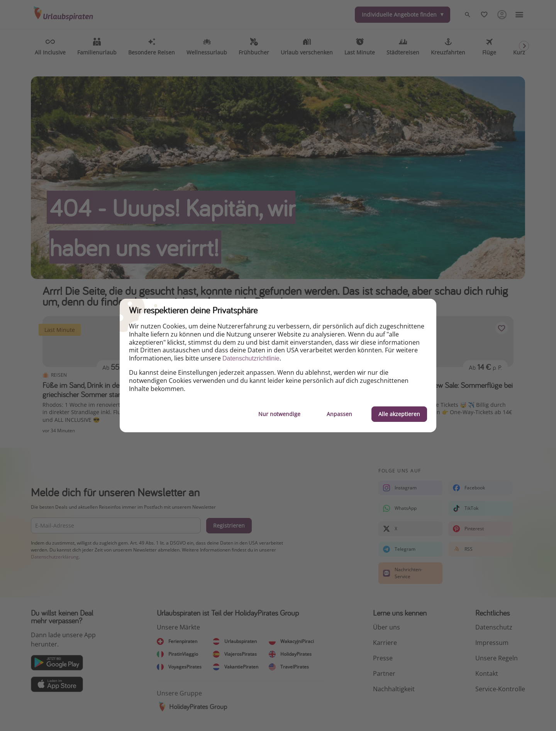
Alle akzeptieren (399, 414)
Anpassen (339, 414)
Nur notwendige (279, 414)
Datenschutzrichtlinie (251, 358)
